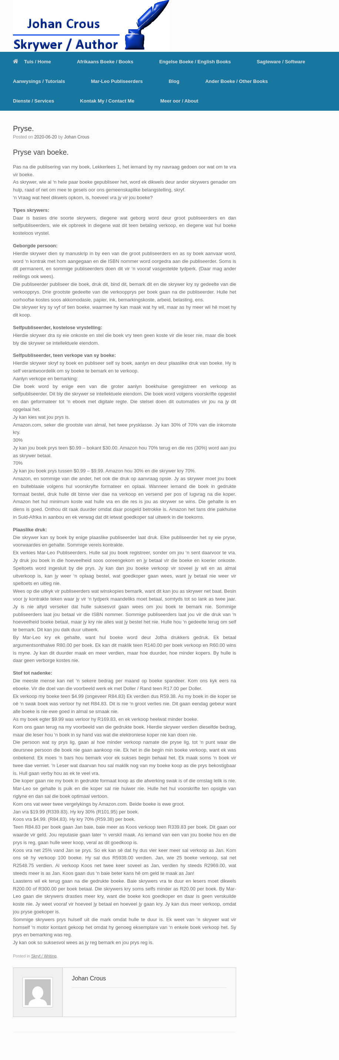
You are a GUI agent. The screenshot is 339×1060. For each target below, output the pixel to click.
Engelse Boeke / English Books (195, 61)
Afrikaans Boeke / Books (105, 61)
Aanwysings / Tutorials (39, 81)
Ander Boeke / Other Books (236, 81)
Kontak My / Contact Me (107, 101)
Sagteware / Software (281, 61)
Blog (174, 81)
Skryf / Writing (44, 956)
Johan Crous (76, 137)
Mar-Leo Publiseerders (117, 81)
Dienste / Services (33, 101)
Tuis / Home (32, 61)
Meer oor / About (179, 101)
